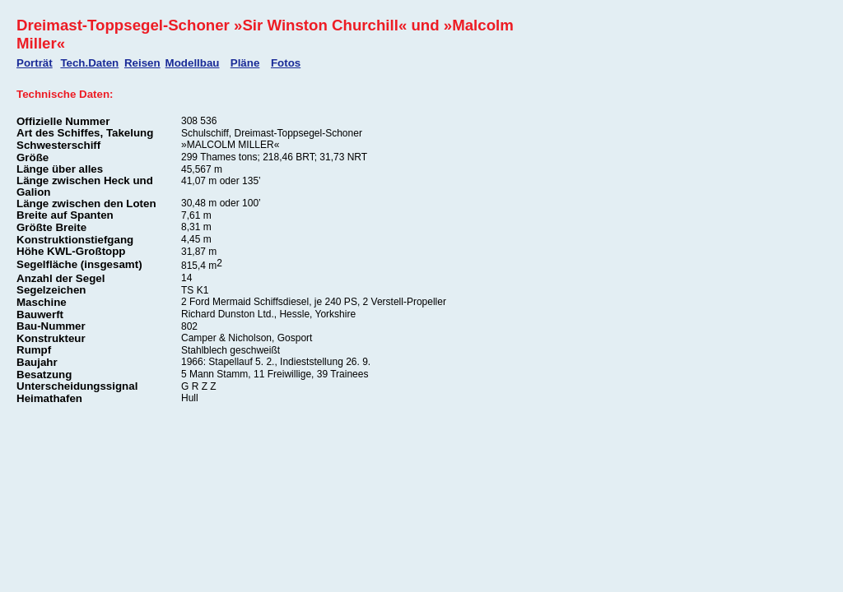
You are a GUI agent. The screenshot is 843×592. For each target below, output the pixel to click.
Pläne (245, 63)
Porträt (34, 63)
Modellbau (192, 63)
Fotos (285, 63)
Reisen (142, 63)
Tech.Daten (89, 63)
